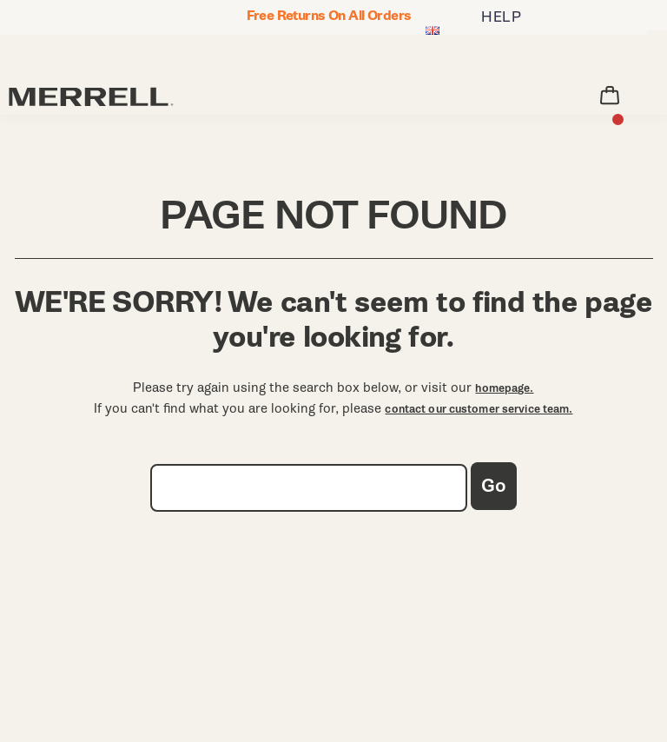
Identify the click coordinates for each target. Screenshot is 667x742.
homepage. (504, 388)
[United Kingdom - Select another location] (432, 32)
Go (494, 486)
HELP (501, 17)
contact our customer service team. (478, 409)
